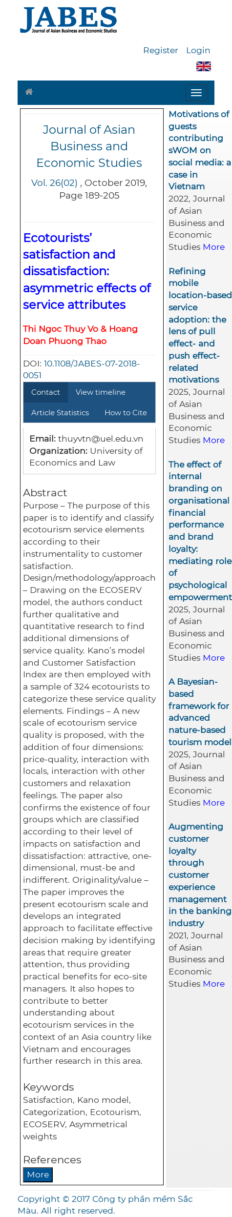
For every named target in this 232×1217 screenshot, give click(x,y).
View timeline (101, 392)
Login (198, 50)
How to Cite (126, 412)
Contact (45, 392)
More (38, 1174)
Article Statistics (60, 412)
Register (160, 50)
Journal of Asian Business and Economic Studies (89, 146)
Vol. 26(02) (54, 182)
